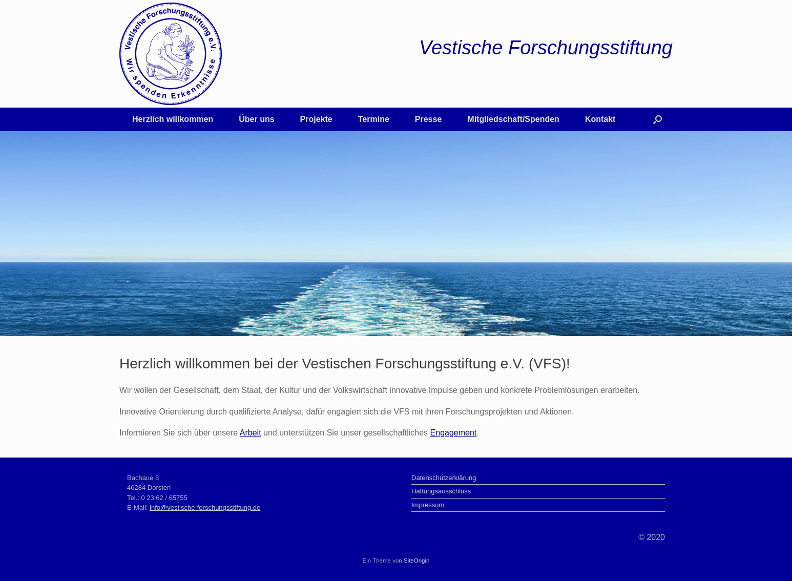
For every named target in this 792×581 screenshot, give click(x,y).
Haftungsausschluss (441, 491)
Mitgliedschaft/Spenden (513, 119)
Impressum (427, 505)
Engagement (453, 432)
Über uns (256, 119)
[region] (396, 233)
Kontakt (600, 119)
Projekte (316, 119)
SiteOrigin (417, 560)
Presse (428, 119)
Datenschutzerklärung (443, 478)
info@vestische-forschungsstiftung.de (205, 507)
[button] (657, 119)
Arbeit (250, 432)
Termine (373, 119)
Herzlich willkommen (172, 119)
